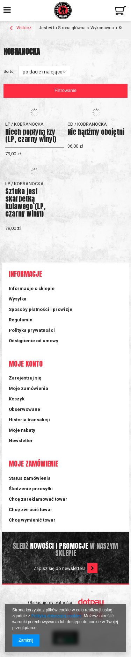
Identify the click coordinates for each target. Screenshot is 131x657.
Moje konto (26, 364)
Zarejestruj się (25, 378)
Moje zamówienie (33, 464)
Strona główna (72, 27)
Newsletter (21, 440)
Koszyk (16, 399)
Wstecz (20, 28)
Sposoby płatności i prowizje (40, 309)
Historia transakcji (29, 419)
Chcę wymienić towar (32, 520)
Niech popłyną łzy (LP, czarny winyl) (30, 135)
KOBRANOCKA (29, 124)
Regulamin (20, 320)
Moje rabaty (22, 430)
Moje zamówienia (28, 388)
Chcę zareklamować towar (38, 499)
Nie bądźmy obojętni (95, 131)
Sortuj (9, 71)
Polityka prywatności (32, 330)
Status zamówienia (30, 478)
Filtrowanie (65, 90)
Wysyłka (18, 299)
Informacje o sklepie (31, 288)
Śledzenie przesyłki (31, 488)
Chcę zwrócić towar (30, 509)
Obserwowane (24, 409)
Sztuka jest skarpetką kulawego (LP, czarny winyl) (25, 203)
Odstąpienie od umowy (33, 340)
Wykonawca (102, 27)
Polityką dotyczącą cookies (56, 615)
